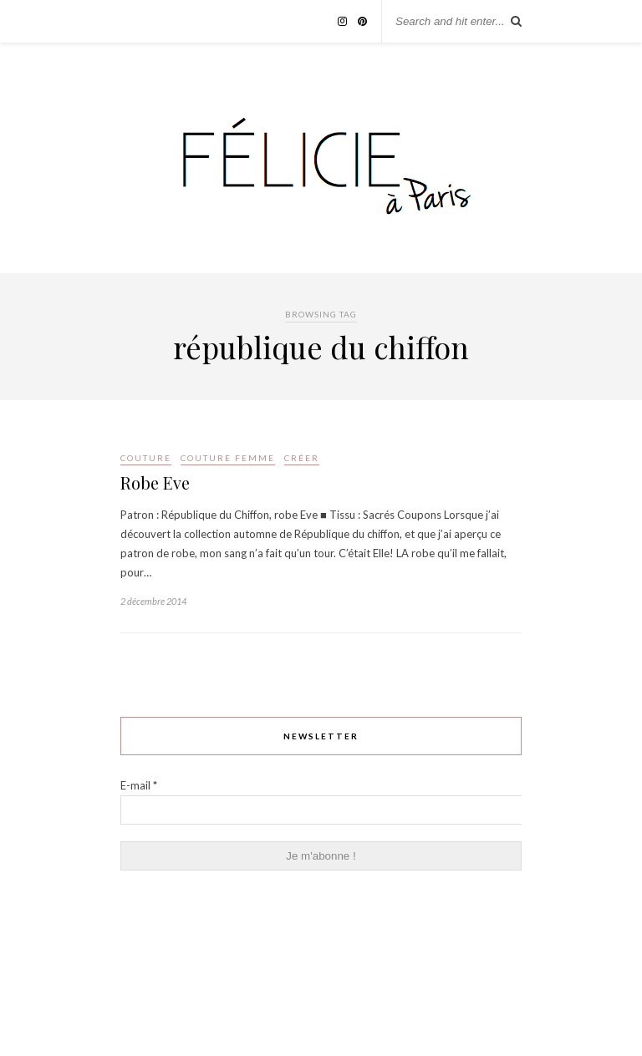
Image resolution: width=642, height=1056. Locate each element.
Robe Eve (155, 482)
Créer (301, 458)
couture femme (228, 458)
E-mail (138, 785)
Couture (145, 458)
